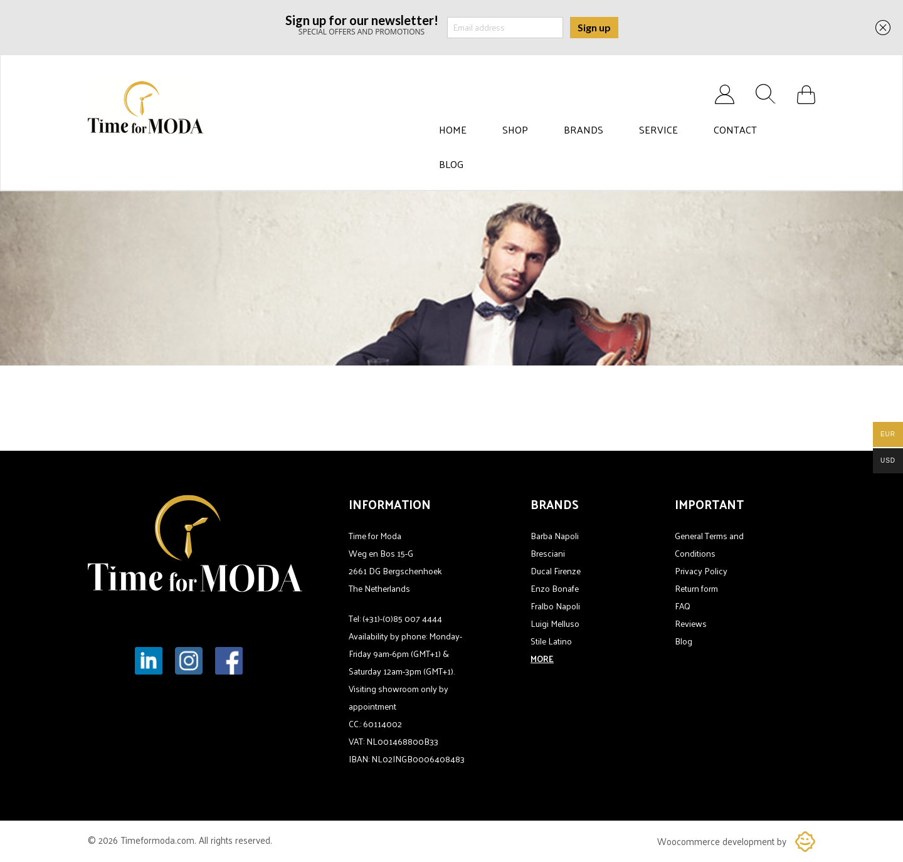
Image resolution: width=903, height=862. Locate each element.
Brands (583, 130)
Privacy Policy (701, 571)
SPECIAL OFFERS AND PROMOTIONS (361, 24)
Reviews (691, 623)
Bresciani (548, 553)
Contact (735, 130)
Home (453, 130)
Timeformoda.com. (159, 839)
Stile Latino (551, 641)
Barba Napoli (555, 536)
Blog (451, 164)
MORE (542, 658)
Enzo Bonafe (555, 588)
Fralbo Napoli (555, 606)
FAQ (682, 606)
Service (658, 130)
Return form (696, 588)
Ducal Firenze (556, 571)
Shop (515, 130)
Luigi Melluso (555, 623)
